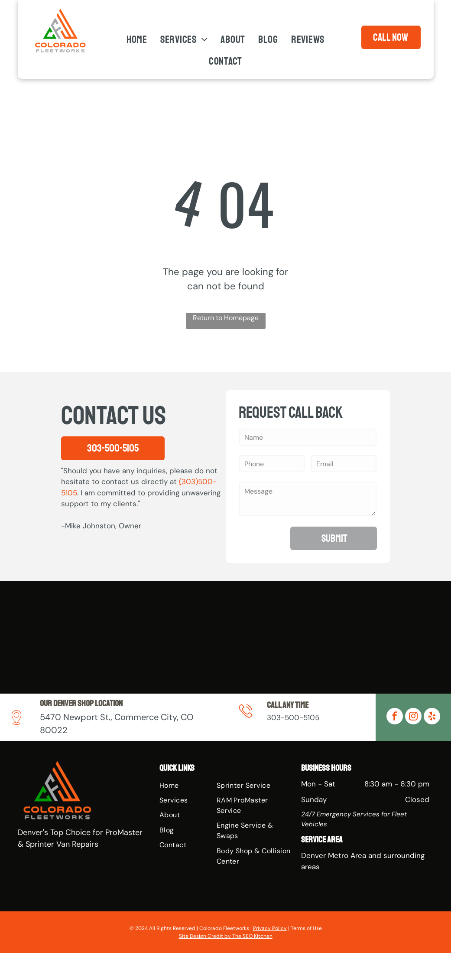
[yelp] (432, 717)
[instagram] (413, 717)
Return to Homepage (226, 317)
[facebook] (394, 717)
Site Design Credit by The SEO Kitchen (226, 936)
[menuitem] (137, 40)
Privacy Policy (270, 928)
